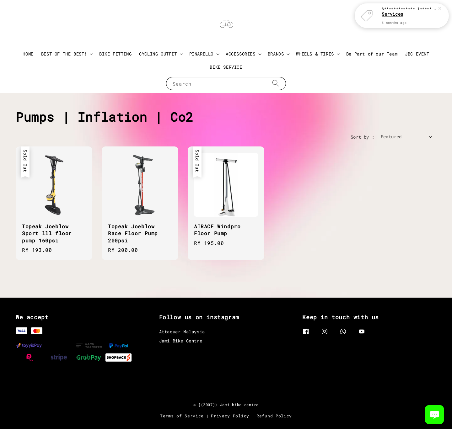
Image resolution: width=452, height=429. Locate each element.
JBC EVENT (417, 54)
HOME (28, 54)
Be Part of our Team (371, 54)
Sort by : (362, 137)
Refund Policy (274, 416)
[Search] (276, 83)
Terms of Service (182, 416)
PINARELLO (201, 54)
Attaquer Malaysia (182, 332)
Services (392, 11)
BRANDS (276, 54)
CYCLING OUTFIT (158, 54)
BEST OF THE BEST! (64, 54)
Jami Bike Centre (180, 341)
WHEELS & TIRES (315, 54)
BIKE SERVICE (226, 67)
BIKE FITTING (115, 54)
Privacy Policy (230, 416)
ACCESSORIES (241, 54)
